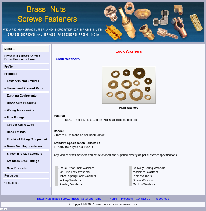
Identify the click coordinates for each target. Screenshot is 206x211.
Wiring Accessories (20, 110)
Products (10, 73)
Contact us (11, 182)
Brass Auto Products (21, 102)
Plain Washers (142, 176)
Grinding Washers (70, 184)
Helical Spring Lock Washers (77, 176)
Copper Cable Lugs (20, 124)
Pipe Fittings (15, 117)
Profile (8, 66)
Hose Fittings (16, 131)
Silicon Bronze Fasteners (24, 153)
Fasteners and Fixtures (23, 81)
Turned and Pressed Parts (25, 88)
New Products (16, 168)
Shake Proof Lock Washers (76, 168)
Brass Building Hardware (24, 146)
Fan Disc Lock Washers (74, 172)
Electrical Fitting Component (27, 139)
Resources (11, 175)
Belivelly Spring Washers (149, 168)
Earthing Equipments (22, 95)
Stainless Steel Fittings (23, 161)
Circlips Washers (144, 184)
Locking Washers (69, 180)
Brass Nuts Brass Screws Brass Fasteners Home (22, 57)
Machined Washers (145, 172)
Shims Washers (143, 180)
